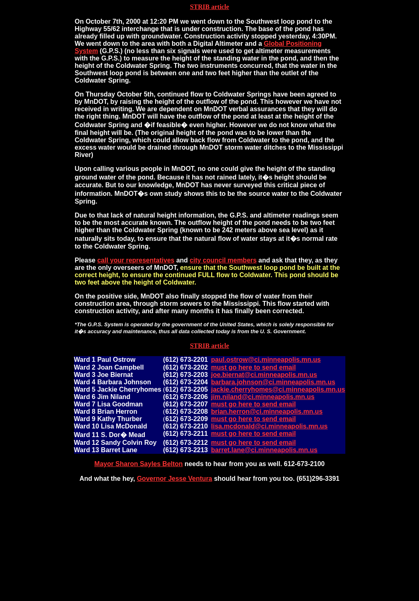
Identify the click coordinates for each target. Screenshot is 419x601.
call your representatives (136, 260)
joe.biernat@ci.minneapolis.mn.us (264, 374)
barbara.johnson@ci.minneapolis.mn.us (273, 382)
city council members (223, 260)
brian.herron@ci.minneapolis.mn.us (267, 411)
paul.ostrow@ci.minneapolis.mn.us (266, 359)
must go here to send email (253, 367)
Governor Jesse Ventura (174, 478)
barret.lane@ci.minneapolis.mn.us (264, 449)
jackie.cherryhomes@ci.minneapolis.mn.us (278, 389)
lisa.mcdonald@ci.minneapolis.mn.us (269, 426)
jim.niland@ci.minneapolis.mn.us (263, 396)
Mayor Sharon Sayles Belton (139, 463)
